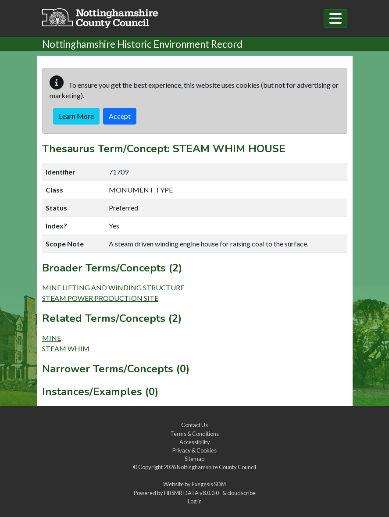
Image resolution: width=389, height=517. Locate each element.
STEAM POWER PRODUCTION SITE (100, 298)
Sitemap (194, 458)
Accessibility (194, 442)
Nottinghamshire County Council (216, 467)
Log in (195, 501)
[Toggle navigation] (335, 18)
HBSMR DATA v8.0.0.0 (192, 492)
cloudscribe (241, 492)
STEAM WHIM (65, 348)
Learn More (76, 116)
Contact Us (194, 424)
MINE (51, 338)
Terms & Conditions (194, 433)
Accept (120, 116)
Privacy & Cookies (194, 450)
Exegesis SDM (209, 484)
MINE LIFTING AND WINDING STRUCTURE (113, 287)
